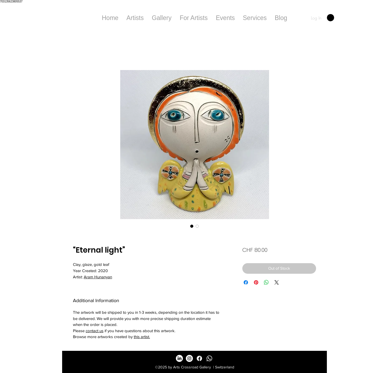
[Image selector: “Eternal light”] (191, 226)
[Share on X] (276, 282)
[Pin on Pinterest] (256, 282)
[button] (162, 18)
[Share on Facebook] (246, 282)
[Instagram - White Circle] (189, 358)
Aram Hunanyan (98, 277)
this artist (141, 336)
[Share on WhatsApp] (266, 282)
